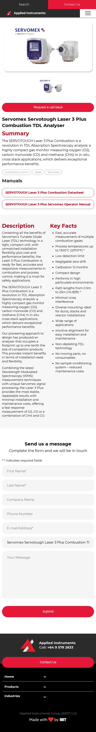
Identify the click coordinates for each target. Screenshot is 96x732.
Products (11, 687)
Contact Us (72, 4)
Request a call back (48, 107)
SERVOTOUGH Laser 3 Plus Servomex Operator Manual (47, 204)
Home (9, 677)
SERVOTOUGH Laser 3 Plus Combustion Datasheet (44, 192)
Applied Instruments (25, 13)
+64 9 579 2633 (60, 647)
